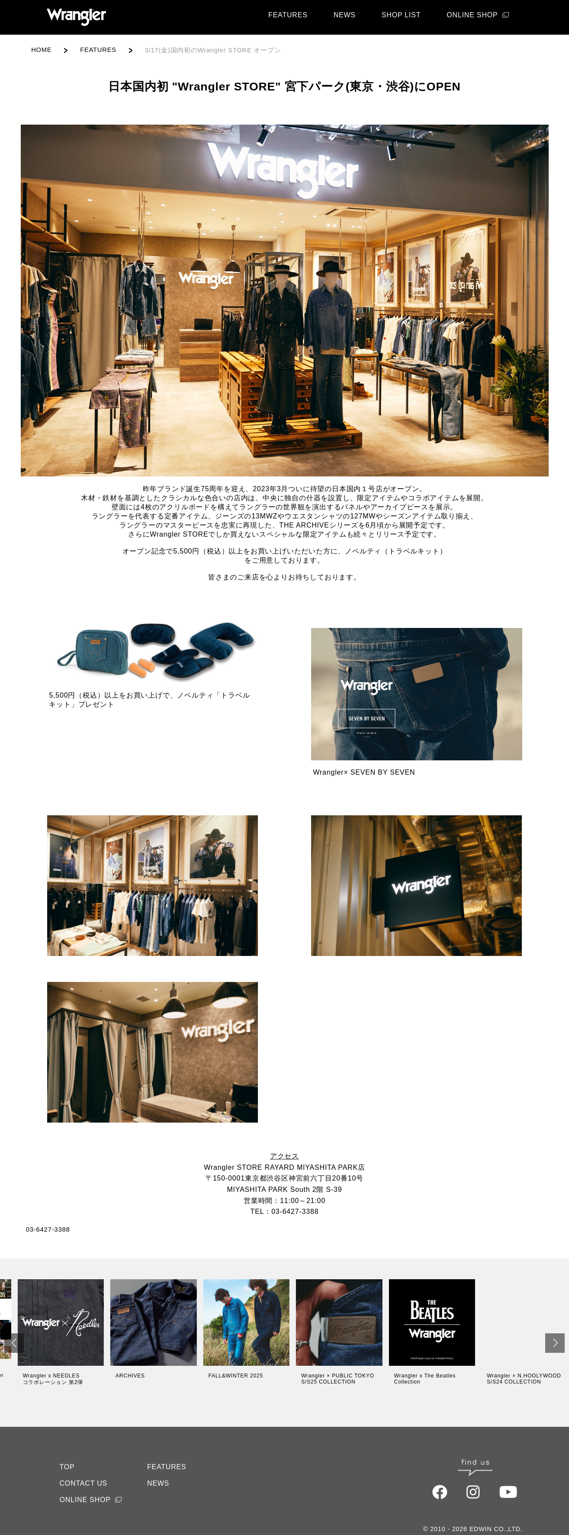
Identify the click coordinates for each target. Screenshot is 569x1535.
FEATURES (288, 15)
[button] (14, 1343)
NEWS (345, 15)
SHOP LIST (401, 15)
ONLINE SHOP (472, 15)
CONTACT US (84, 1468)
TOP (67, 1452)
